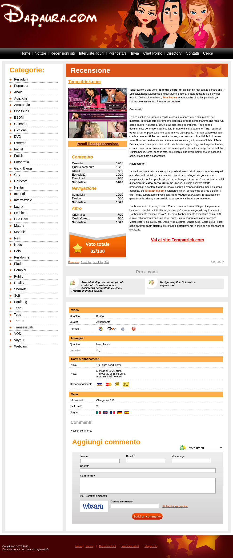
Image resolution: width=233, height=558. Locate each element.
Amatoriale (22, 105)
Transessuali (23, 327)
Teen (17, 308)
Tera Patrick (170, 97)
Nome (84, 456)
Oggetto (84, 466)
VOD (17, 334)
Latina (18, 206)
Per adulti (21, 79)
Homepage (178, 456)
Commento (87, 475)
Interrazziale (23, 200)
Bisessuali (21, 111)
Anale (18, 92)
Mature (19, 225)
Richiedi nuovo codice (175, 506)
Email (130, 456)
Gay (17, 175)
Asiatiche (21, 98)
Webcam (20, 346)
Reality (19, 283)
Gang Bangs (23, 168)
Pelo (17, 251)
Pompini (20, 270)
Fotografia (21, 162)
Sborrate (20, 289)
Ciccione (20, 130)
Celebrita (20, 124)
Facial (18, 149)
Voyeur (19, 340)
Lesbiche (20, 213)
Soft (17, 295)
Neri (17, 238)
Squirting (20, 302)
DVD (17, 136)
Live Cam (21, 219)
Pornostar (21, 86)
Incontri (19, 194)
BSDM (19, 117)
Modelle (20, 232)
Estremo (20, 143)
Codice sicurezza (122, 501)
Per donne (21, 257)
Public (18, 276)
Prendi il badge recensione (98, 144)
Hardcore (21, 181)
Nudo (18, 245)
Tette (17, 314)
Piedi (17, 264)
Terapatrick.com (84, 81)
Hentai (19, 187)
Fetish (18, 156)
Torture (19, 321)
